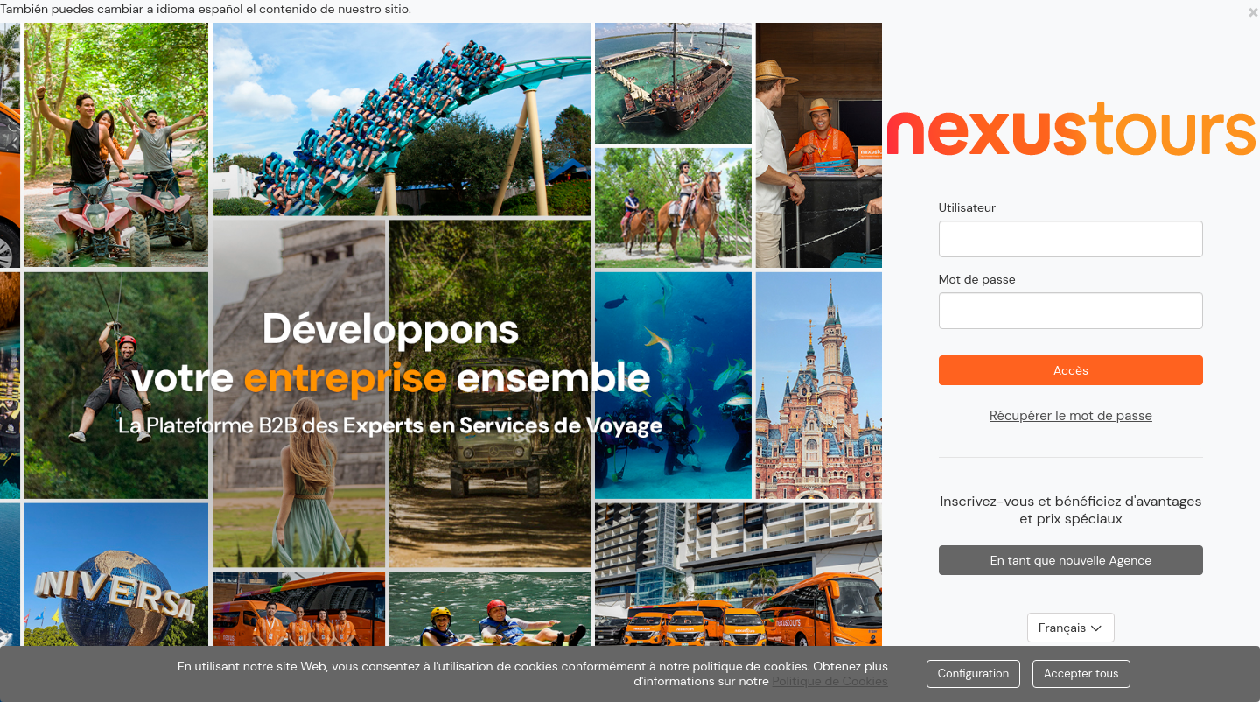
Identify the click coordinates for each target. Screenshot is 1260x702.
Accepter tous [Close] (1081, 673)
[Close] (1253, 11)
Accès (1071, 370)
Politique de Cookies (830, 681)
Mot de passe (977, 279)
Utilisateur (967, 207)
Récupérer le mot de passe (1071, 416)
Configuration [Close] (974, 673)
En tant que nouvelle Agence (1071, 560)
